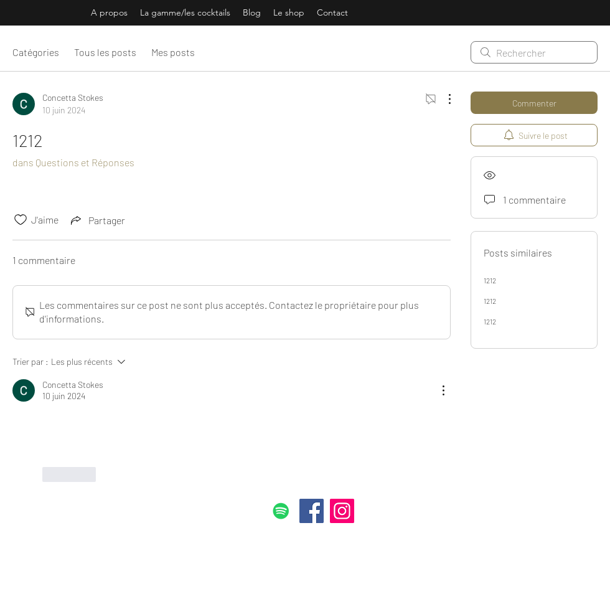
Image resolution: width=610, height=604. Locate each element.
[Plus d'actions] (443, 99)
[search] (534, 52)
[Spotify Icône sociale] (281, 511)
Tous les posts (105, 52)
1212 (490, 280)
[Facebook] (311, 511)
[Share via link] (96, 219)
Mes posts (173, 52)
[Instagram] (342, 511)
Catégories (35, 52)
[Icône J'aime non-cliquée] (20, 219)
